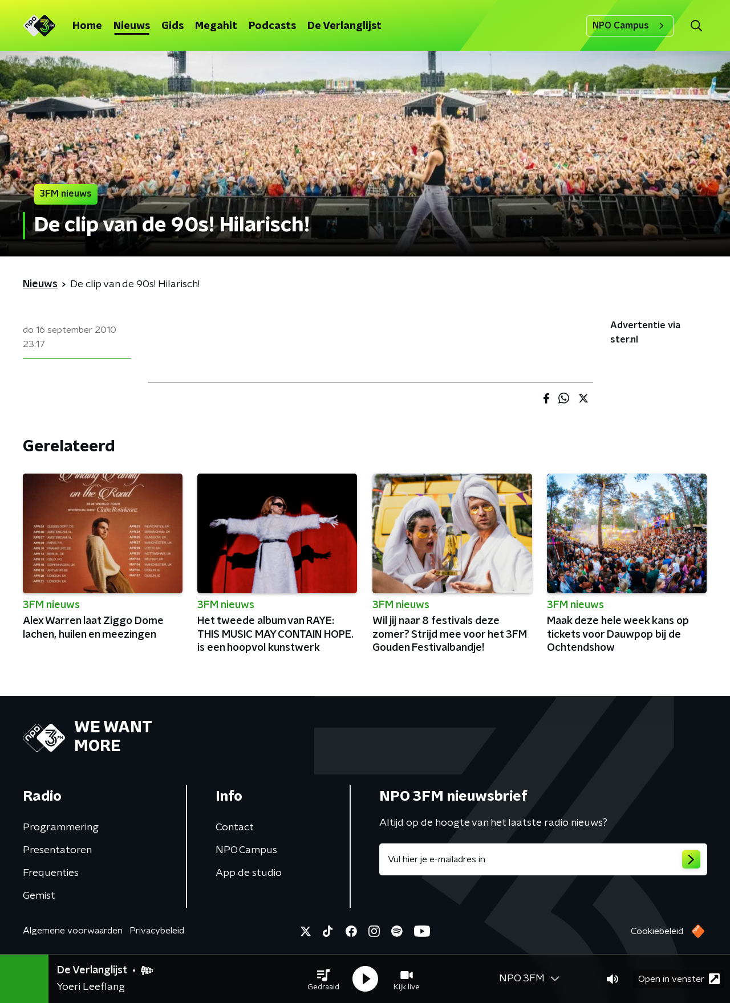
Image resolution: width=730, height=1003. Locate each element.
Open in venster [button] (679, 978)
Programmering (61, 827)
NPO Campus (630, 25)
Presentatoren (57, 850)
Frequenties (51, 873)
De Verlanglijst (344, 26)
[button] (323, 979)
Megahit (216, 26)
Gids (172, 26)
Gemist (39, 896)
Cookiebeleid (657, 931)
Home (87, 26)
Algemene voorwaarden (73, 930)
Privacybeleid (156, 930)
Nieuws (131, 26)
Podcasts (272, 26)
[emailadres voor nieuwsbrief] (543, 859)
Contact (235, 827)
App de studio (249, 873)
